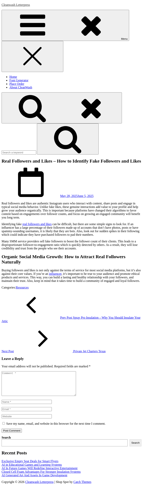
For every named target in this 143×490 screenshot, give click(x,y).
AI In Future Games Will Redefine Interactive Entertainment (40, 473)
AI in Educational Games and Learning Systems (32, 469)
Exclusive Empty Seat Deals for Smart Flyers (30, 466)
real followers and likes (37, 224)
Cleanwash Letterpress (16, 4)
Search (6, 442)
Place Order (16, 83)
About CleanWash (20, 87)
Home (13, 76)
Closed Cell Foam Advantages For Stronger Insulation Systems (41, 476)
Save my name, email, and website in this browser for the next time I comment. (55, 428)
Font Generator (18, 80)
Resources (22, 287)
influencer (55, 273)
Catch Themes (82, 486)
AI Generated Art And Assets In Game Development (34, 480)
